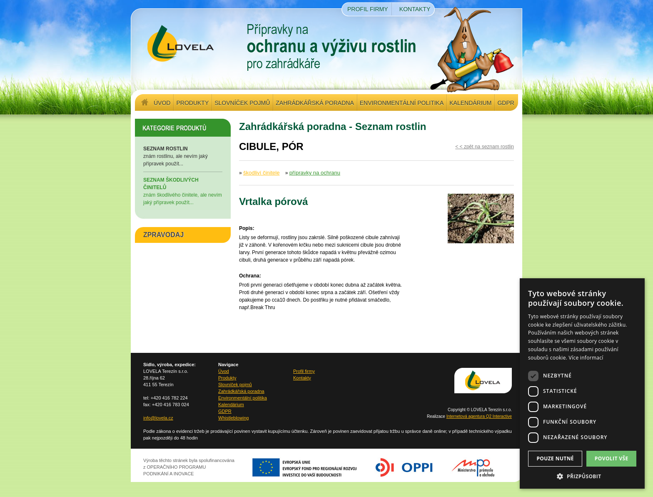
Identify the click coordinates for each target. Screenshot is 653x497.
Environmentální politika (402, 103)
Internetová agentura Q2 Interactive (479, 416)
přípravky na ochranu (314, 173)
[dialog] (582, 383)
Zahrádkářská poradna (315, 103)
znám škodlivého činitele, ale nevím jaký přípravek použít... (182, 190)
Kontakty (414, 9)
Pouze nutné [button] (555, 458)
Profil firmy (367, 9)
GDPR (505, 103)
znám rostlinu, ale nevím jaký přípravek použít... (182, 156)
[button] (582, 476)
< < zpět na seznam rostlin (484, 147)
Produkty (192, 103)
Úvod (162, 103)
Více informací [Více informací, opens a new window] (586, 357)
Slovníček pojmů (242, 103)
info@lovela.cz (158, 417)
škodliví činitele (261, 173)
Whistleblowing (233, 417)
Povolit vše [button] (611, 458)
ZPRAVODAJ (163, 234)
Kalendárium (470, 103)
